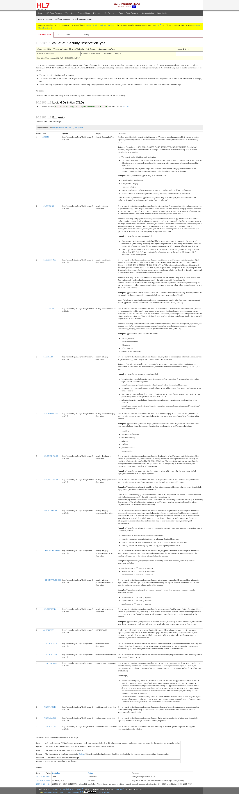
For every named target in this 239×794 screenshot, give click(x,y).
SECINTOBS (48, 356)
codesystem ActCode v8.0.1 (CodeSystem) (68, 127)
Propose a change (105, 792)
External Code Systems (128, 13)
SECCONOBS (48, 308)
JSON (68, 35)
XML (58, 35)
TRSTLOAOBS (50, 718)
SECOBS (126, 106)
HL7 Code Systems (54, 13)
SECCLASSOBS (49, 260)
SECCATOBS (48, 206)
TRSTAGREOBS (50, 654)
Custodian (56, 773)
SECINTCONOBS (51, 479)
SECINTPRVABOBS (53, 550)
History (86, 35)
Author (90, 773)
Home (39, 13)
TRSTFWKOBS (50, 707)
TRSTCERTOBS (50, 663)
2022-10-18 (40, 776)
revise (48, 776)
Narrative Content (44, 35)
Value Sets (69, 13)
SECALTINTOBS (51, 413)
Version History (74, 792)
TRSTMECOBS (50, 726)
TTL (77, 35)
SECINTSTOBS (50, 609)
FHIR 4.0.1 (118, 789)
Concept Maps (84, 13)
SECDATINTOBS (51, 456)
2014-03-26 (40, 784)
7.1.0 (157, 25)
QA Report (62, 792)
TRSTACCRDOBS (51, 643)
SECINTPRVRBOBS (53, 580)
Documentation (147, 13)
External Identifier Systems (104, 13)
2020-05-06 (40, 780)
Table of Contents (50, 792)
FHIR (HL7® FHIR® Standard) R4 (100, 25)
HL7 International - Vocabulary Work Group (64, 789)
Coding (81, 754)
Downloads (161, 13)
